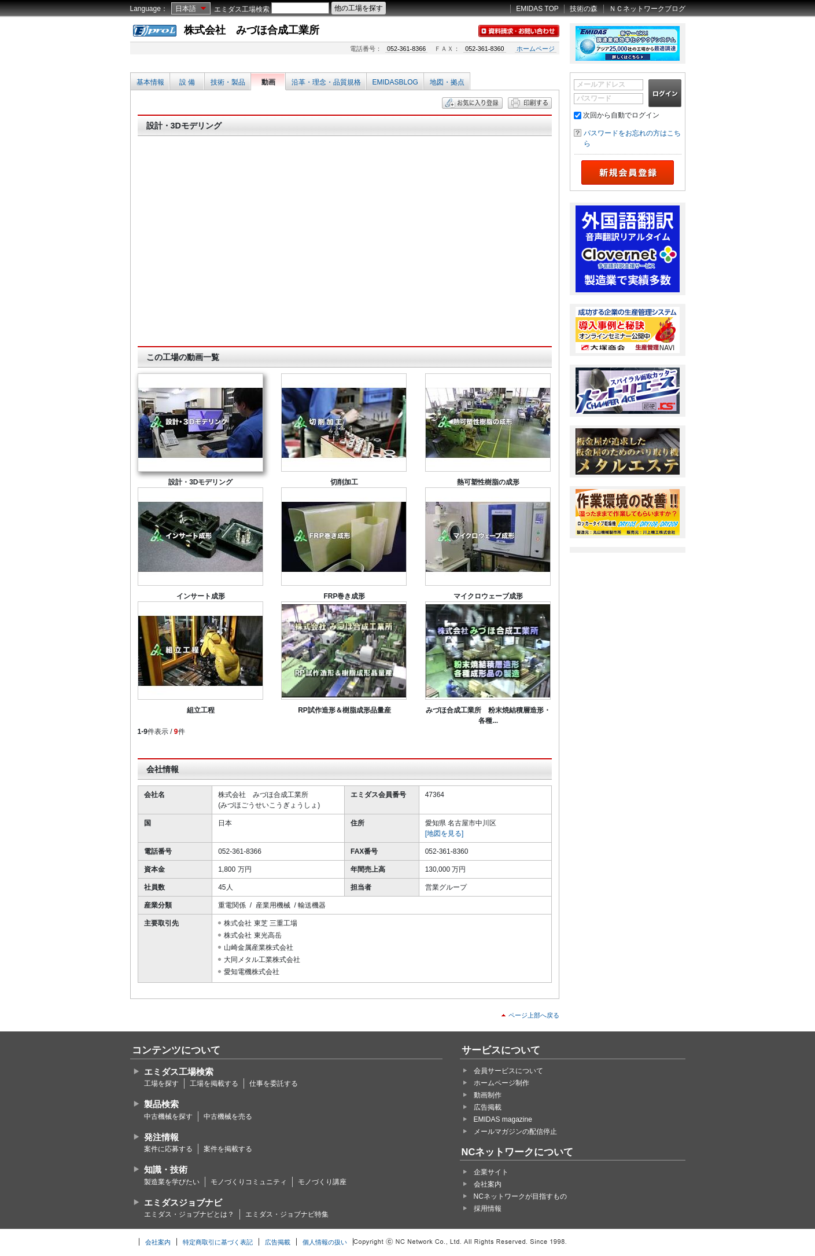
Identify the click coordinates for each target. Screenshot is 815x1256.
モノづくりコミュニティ (249, 1182)
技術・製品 (228, 82)
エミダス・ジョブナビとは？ (189, 1214)
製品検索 (161, 1104)
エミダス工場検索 (242, 9)
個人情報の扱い (325, 1242)
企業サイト (491, 1172)
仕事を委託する (273, 1083)
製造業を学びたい (172, 1182)
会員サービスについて (508, 1071)
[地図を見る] (444, 833)
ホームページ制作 (501, 1083)
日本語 (185, 9)
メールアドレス (601, 84)
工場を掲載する (214, 1083)
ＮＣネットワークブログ (647, 9)
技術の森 (584, 9)
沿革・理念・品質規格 (326, 82)
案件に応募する (168, 1149)
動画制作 (487, 1095)
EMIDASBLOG (395, 82)
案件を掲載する (228, 1149)
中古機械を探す (168, 1116)
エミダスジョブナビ (183, 1202)
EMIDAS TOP (537, 9)
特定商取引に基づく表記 (218, 1242)
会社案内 (487, 1184)
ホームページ (536, 48)
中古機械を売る (228, 1116)
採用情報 (487, 1208)
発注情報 (161, 1137)
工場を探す (161, 1083)
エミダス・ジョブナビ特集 (287, 1214)
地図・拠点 (447, 82)
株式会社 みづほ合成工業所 (251, 30)
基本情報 (150, 82)
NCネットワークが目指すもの (520, 1196)
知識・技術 (165, 1169)
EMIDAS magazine (503, 1119)
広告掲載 (487, 1107)
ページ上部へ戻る (533, 1015)
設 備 (187, 82)
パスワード (594, 98)
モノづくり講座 (322, 1182)
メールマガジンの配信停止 (515, 1132)
